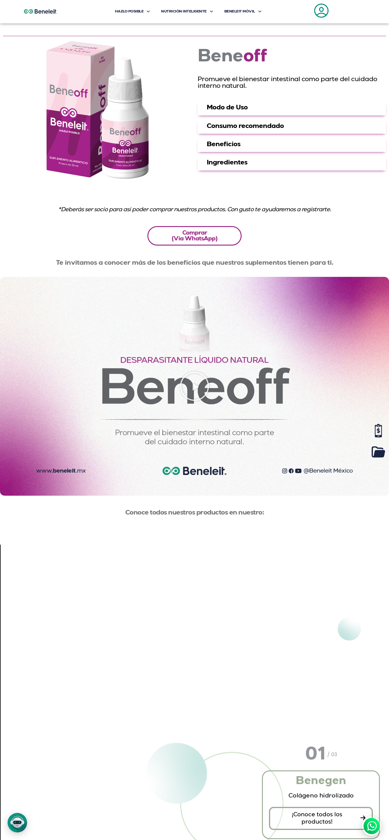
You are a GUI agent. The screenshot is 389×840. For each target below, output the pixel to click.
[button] (17, 822)
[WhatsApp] (371, 826)
